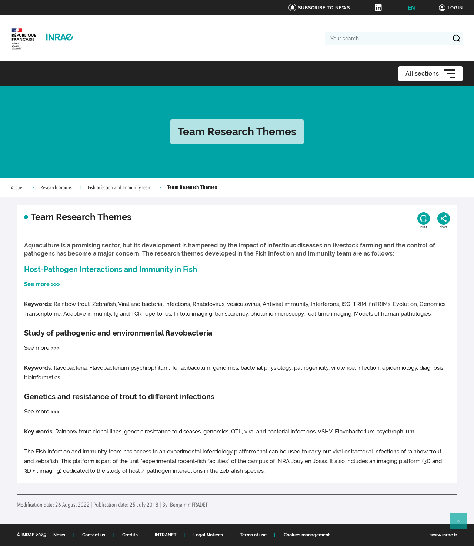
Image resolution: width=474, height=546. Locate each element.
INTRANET (165, 534)
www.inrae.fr (443, 534)
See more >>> (42, 284)
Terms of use (253, 534)
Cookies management (307, 534)
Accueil (17, 187)
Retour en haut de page (461, 524)
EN (411, 8)
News (59, 534)
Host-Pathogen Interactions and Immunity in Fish (110, 269)
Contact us (93, 534)
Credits (130, 534)
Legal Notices (208, 534)
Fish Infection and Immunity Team (119, 187)
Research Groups (56, 187)
